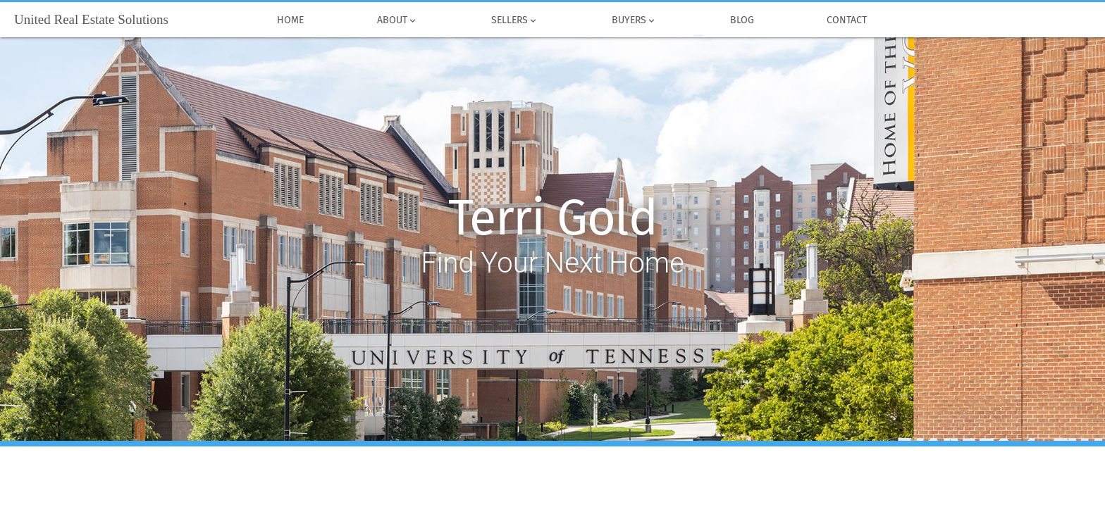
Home (291, 20)
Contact (847, 20)
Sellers (515, 20)
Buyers (634, 20)
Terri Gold (553, 218)
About (397, 20)
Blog (742, 20)
